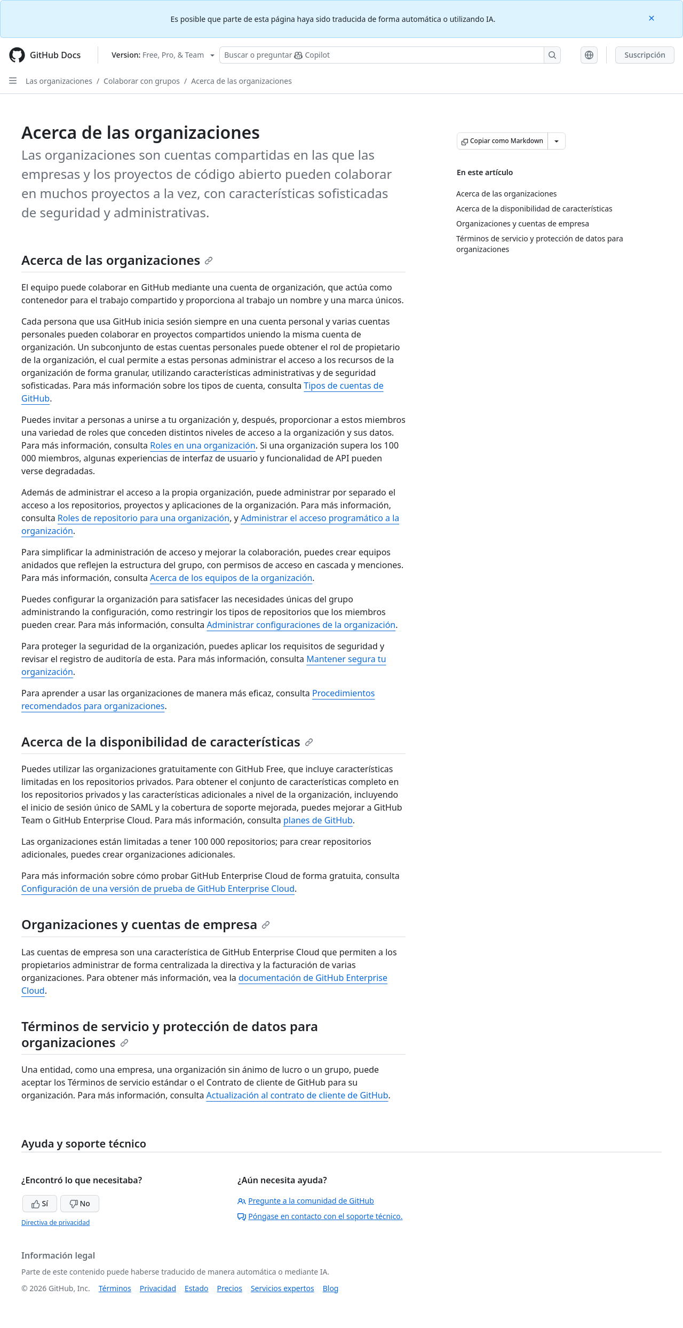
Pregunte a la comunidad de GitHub (305, 1201)
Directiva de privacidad (55, 1222)
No (79, 1203)
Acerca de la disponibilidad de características (167, 741)
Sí (39, 1203)
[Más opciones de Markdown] (556, 141)
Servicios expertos (282, 1288)
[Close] (652, 17)
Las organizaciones (59, 81)
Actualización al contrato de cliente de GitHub (297, 1095)
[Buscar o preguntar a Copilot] (390, 55)
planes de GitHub (318, 820)
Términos (115, 1288)
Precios (229, 1288)
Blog (331, 1288)
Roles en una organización (202, 445)
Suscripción (644, 55)
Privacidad (158, 1288)
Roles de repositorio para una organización (143, 518)
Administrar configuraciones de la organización (301, 625)
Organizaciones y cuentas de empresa (145, 924)
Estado (196, 1288)
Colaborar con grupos (142, 81)
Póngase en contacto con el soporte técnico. (319, 1216)
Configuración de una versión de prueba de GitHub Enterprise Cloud (158, 888)
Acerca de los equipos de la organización (231, 578)
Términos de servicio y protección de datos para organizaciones (169, 1034)
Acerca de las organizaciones (241, 81)
